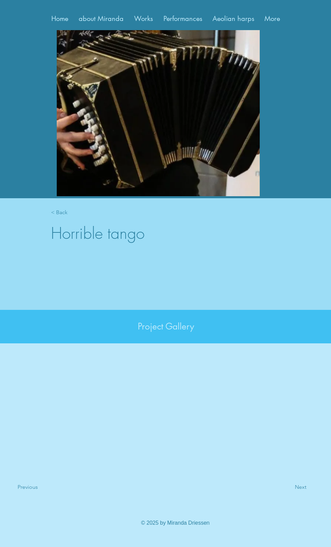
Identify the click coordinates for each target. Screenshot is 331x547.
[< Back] (73, 213)
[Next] (283, 487)
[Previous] (45, 487)
